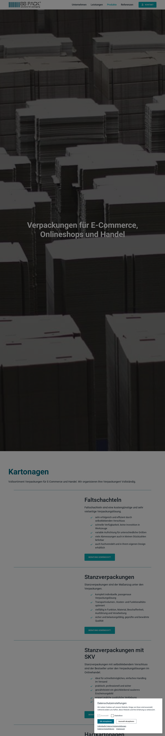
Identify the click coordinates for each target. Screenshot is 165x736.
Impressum (120, 729)
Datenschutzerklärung (105, 729)
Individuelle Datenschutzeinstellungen (111, 726)
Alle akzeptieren (106, 721)
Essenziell (104, 716)
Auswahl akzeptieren (126, 721)
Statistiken (118, 716)
